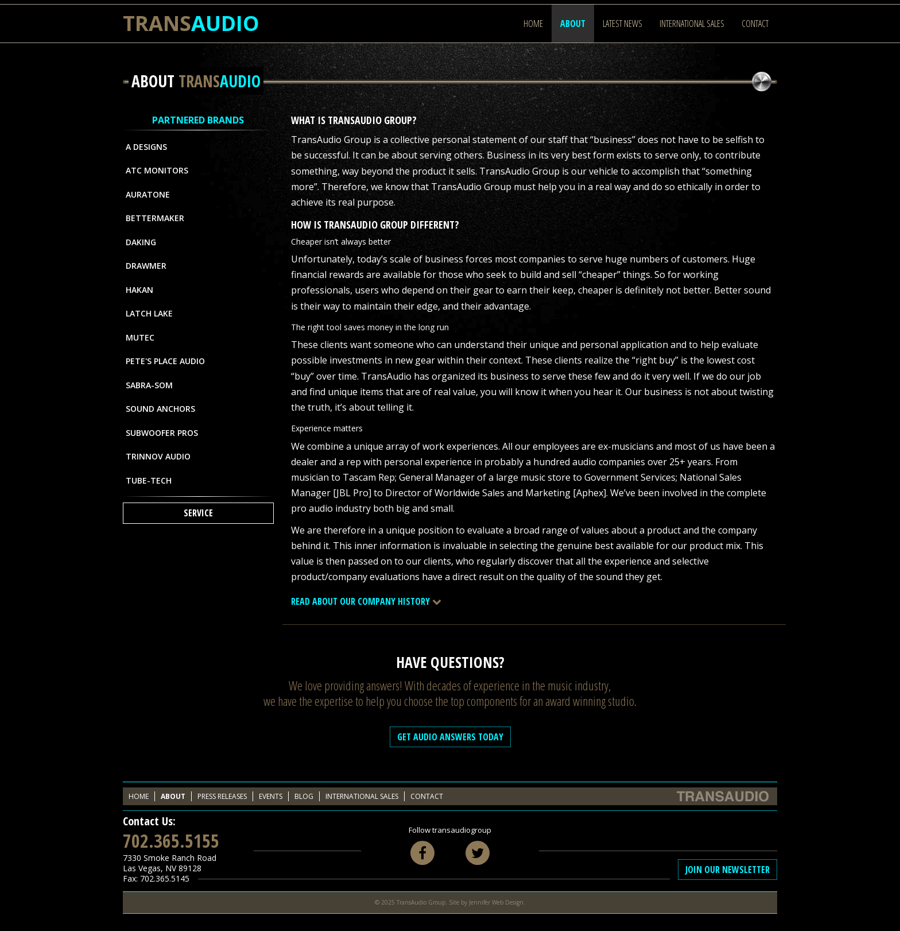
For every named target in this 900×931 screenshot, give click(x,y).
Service (198, 513)
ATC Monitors (157, 170)
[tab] (534, 601)
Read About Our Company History (366, 601)
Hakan (139, 289)
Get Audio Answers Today (450, 737)
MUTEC (140, 337)
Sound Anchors (160, 408)
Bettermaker (155, 218)
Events (270, 796)
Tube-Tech (149, 480)
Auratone (148, 194)
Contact (755, 23)
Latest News (622, 23)
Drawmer (146, 265)
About (572, 23)
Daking (141, 242)
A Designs (146, 146)
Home (533, 23)
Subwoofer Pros (162, 432)
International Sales (692, 23)
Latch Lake (149, 313)
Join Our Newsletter (727, 869)
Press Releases (222, 796)
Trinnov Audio (158, 456)
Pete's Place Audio (165, 361)
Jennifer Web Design (496, 902)
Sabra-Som (149, 385)
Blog (303, 796)
